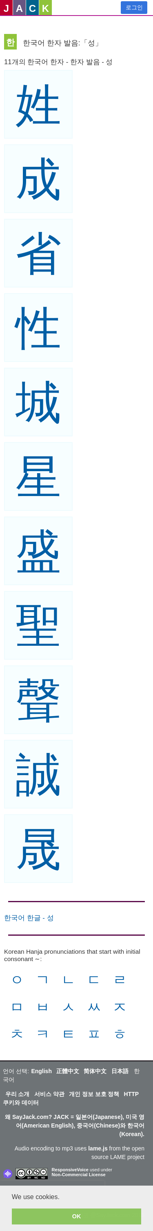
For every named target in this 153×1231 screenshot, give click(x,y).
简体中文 (95, 1071)
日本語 (120, 1071)
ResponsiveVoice (70, 1169)
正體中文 (67, 1071)
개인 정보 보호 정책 (94, 1094)
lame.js (97, 1148)
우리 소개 (17, 1094)
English (41, 1071)
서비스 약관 (49, 1094)
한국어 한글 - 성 (29, 918)
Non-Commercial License (79, 1174)
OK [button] (76, 1216)
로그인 (134, 7)
